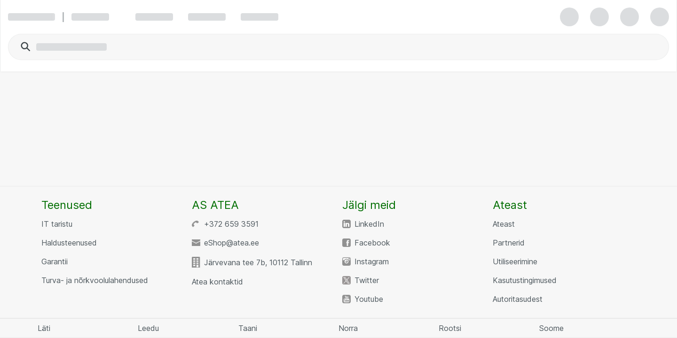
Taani (247, 328)
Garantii (54, 261)
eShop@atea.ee (231, 242)
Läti (44, 328)
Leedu (148, 328)
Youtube (368, 299)
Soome (551, 328)
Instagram (371, 261)
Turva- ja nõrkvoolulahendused (94, 280)
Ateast (504, 224)
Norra (348, 328)
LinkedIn (369, 224)
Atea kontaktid (217, 281)
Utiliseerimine (515, 261)
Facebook (372, 242)
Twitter (366, 280)
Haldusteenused (69, 242)
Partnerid (509, 242)
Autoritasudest (518, 299)
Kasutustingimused (525, 280)
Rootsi (450, 328)
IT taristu (56, 224)
